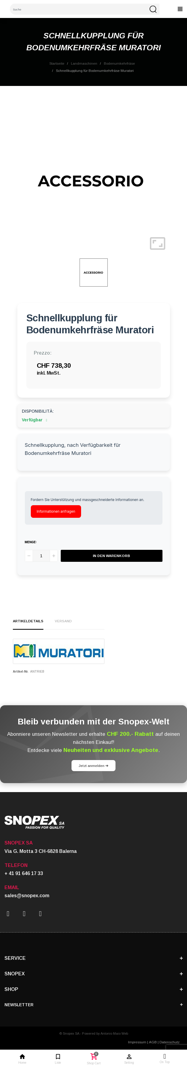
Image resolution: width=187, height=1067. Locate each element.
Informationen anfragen (56, 511)
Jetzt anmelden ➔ (93, 766)
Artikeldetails (28, 621)
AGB (153, 1042)
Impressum (137, 1042)
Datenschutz (169, 1042)
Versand (63, 621)
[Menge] (41, 556)
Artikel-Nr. (20, 671)
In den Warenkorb (111, 556)
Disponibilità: (38, 411)
